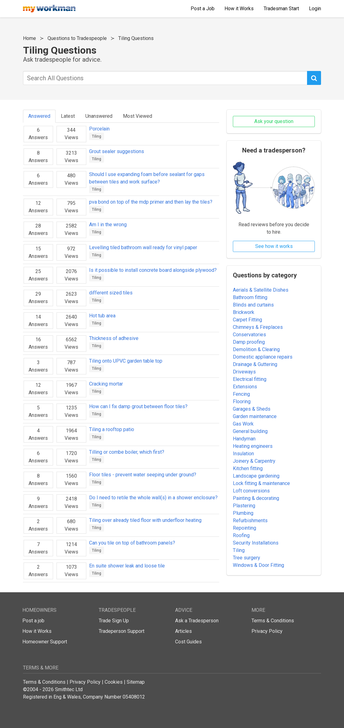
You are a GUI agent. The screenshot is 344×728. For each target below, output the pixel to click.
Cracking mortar (106, 384)
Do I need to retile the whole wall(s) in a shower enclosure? (153, 498)
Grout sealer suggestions (116, 151)
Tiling (96, 136)
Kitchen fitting (248, 468)
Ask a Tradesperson (197, 621)
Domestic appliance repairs (262, 357)
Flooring (242, 401)
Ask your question (273, 121)
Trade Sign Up (114, 621)
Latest (68, 116)
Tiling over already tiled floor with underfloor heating (145, 520)
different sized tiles (111, 293)
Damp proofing (249, 342)
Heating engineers (253, 446)
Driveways (244, 372)
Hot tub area (102, 316)
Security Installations (255, 543)
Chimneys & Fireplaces (258, 327)
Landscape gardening (256, 476)
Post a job (33, 621)
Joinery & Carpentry (254, 461)
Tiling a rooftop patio (111, 429)
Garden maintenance (255, 416)
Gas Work (243, 424)
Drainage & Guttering (255, 364)
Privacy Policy (267, 631)
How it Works (37, 631)
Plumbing (243, 513)
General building (250, 431)
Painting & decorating (256, 498)
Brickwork (243, 312)
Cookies (114, 682)
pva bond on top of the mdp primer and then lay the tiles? (150, 202)
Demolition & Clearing (256, 349)
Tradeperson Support (121, 631)
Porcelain (99, 129)
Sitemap (136, 682)
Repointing (244, 528)
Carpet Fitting (247, 320)
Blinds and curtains (253, 305)
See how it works (274, 246)
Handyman (244, 439)
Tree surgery (246, 558)
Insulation (243, 454)
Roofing (241, 535)
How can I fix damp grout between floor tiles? (138, 406)
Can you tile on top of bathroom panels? (132, 543)
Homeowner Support (44, 642)
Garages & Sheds (251, 409)
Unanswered (98, 116)
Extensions (245, 387)
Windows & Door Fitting (258, 565)
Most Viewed (137, 116)
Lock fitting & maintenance (261, 483)
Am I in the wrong (108, 224)
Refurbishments (250, 520)
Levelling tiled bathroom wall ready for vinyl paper (143, 247)
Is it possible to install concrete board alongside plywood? (153, 270)
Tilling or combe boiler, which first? (126, 452)
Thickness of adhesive (113, 338)
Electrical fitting (249, 379)
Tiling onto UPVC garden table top (125, 361)
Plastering (244, 506)
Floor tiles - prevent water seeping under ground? (142, 475)
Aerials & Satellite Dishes (260, 290)
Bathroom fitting (250, 297)
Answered (39, 116)
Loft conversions (251, 491)
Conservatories (249, 335)
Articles (183, 631)
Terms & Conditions (272, 621)
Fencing (241, 394)
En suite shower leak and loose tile (127, 566)
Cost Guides (188, 642)
